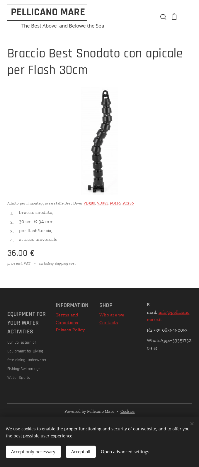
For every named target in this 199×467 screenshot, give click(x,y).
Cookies (127, 411)
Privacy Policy (70, 330)
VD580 (89, 203)
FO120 (115, 203)
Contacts (108, 322)
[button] (163, 16)
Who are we (112, 315)
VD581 (102, 203)
